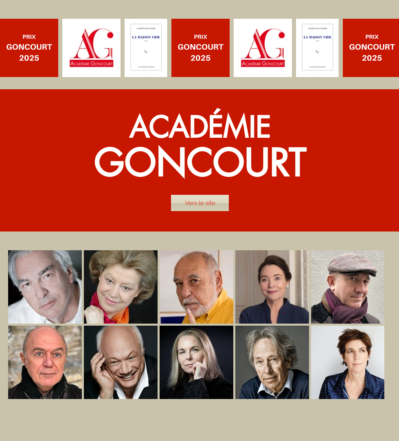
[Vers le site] (200, 203)
